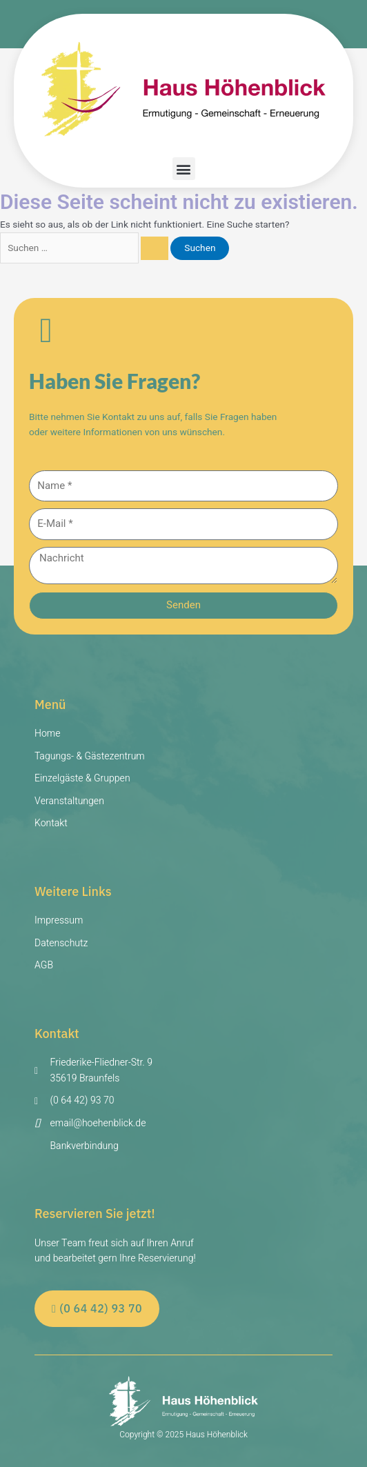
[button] (183, 168)
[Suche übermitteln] (154, 248)
